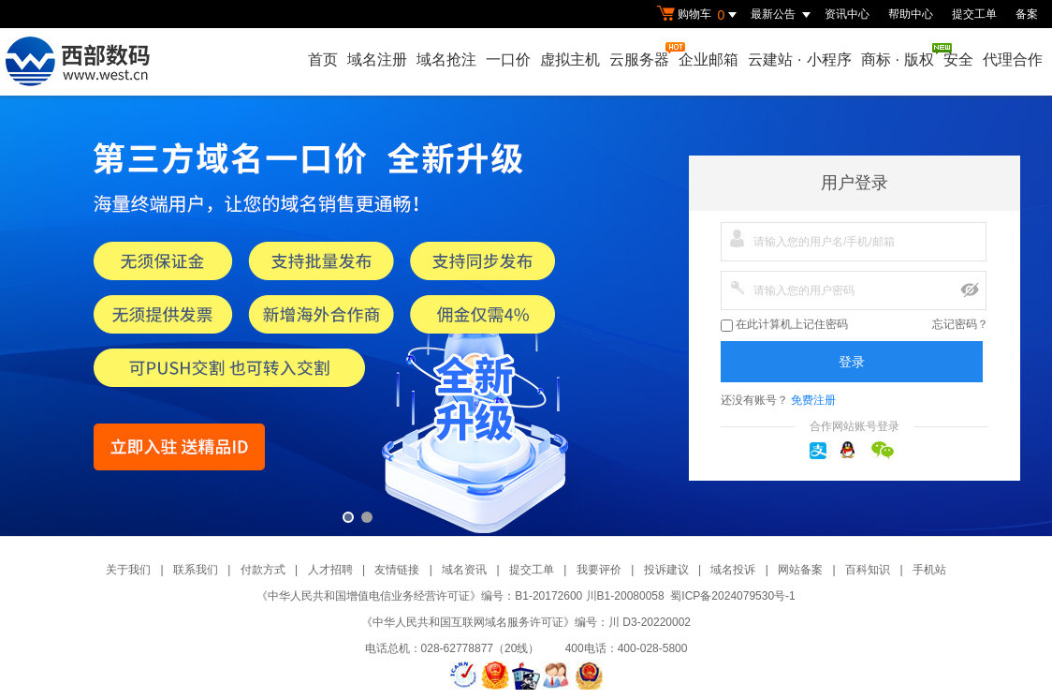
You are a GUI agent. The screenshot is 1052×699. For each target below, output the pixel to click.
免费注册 (813, 400)
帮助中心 (910, 14)
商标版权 (898, 55)
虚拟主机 (570, 59)
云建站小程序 (799, 59)
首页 (323, 59)
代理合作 (1013, 59)
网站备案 (800, 569)
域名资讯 (464, 569)
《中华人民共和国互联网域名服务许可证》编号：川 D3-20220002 (526, 622)
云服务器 (640, 54)
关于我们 (128, 569)
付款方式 (263, 569)
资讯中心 (847, 14)
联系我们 (195, 569)
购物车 (699, 15)
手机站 (929, 569)
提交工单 (974, 14)
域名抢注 (446, 59)
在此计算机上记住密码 (784, 325)
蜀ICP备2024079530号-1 (732, 595)
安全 (958, 59)
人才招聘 (330, 569)
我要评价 (599, 569)
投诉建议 (666, 569)
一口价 (508, 59)
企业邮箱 (708, 59)
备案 (1026, 14)
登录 (852, 361)
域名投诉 (732, 569)
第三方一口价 (526, 316)
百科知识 (867, 569)
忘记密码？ (960, 324)
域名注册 (377, 59)
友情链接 (396, 569)
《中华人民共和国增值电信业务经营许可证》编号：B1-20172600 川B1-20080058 (460, 595)
